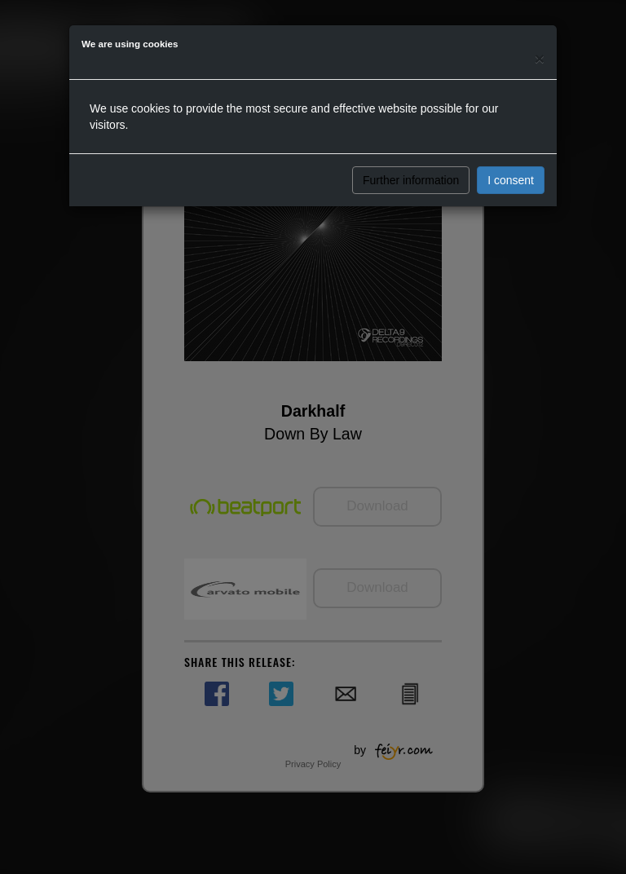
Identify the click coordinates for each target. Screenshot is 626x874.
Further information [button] (411, 180)
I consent (510, 180)
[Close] (539, 58)
